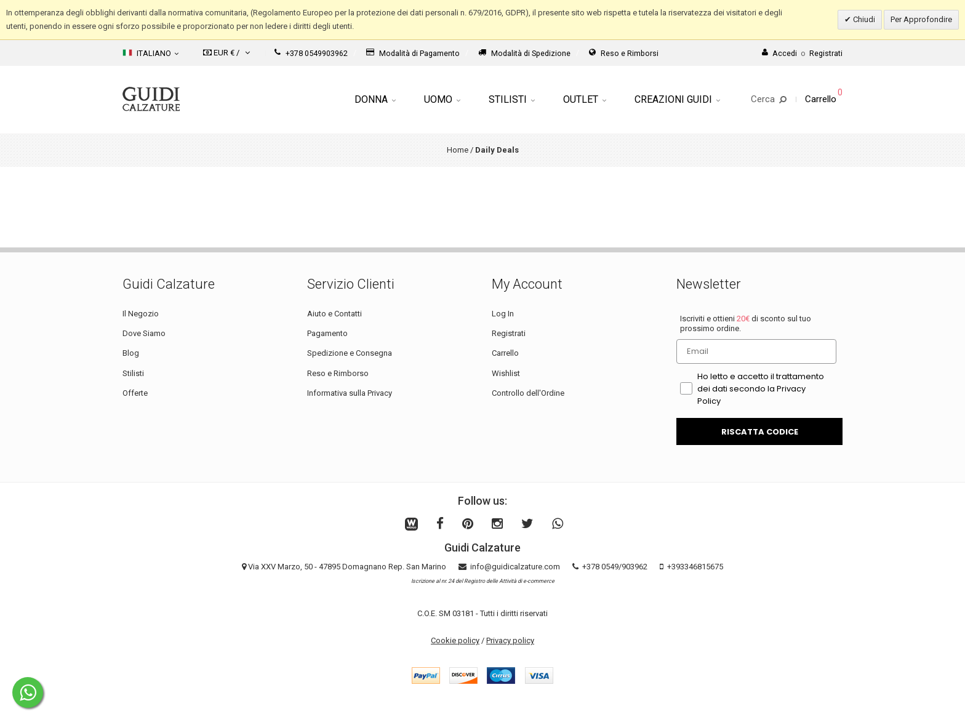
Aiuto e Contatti (334, 313)
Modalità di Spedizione (524, 53)
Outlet (584, 99)
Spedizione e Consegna (349, 353)
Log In (503, 313)
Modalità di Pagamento (413, 53)
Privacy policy (510, 640)
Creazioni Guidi (677, 99)
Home (457, 149)
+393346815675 (695, 566)
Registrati (509, 333)
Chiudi (863, 19)
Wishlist (506, 373)
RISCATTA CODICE (759, 432)
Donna (375, 99)
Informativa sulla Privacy (349, 393)
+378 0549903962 (311, 53)
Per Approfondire (921, 19)
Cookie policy (455, 640)
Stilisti (512, 99)
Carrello (505, 353)
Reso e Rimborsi (624, 53)
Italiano (150, 53)
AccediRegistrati (802, 53)
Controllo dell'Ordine (528, 393)
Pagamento (327, 333)
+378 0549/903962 (614, 566)
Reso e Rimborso (338, 373)
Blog (130, 353)
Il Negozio (140, 313)
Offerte (135, 393)
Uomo (442, 99)
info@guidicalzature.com (515, 566)
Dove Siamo (144, 333)
